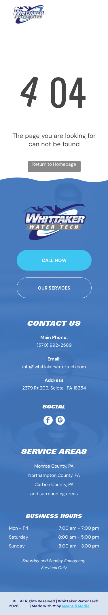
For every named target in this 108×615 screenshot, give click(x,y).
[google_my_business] (60, 421)
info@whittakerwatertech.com (54, 367)
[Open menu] (97, 14)
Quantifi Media (76, 606)
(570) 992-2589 (54, 345)
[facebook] (48, 421)
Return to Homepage (54, 164)
